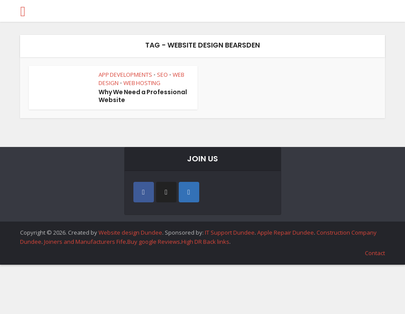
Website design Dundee (130, 232)
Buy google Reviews (153, 242)
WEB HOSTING (141, 83)
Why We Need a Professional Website (143, 96)
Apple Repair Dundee (285, 232)
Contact (375, 253)
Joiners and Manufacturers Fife (85, 242)
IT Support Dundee (230, 232)
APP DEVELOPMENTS (125, 74)
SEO (162, 74)
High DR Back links (205, 242)
